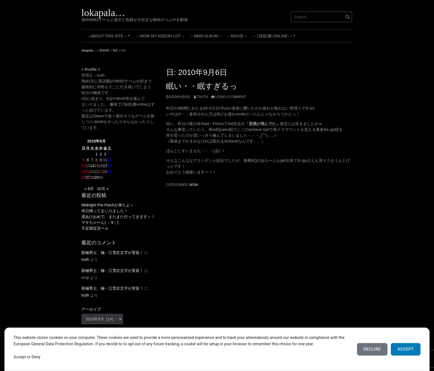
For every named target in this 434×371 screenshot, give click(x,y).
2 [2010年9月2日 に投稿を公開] (101, 154)
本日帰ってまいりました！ (104, 211)
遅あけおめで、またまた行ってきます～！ (118, 216)
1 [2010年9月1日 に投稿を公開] (96, 154)
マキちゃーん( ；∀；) (99, 222)
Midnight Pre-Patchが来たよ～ (107, 205)
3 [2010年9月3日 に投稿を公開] (105, 154)
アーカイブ (91, 309)
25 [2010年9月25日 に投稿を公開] (109, 171)
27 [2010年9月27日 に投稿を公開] (88, 177)
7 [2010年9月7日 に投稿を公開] (92, 160)
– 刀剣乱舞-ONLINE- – (275, 38)
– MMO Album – (206, 36)
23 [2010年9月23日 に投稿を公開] (101, 171)
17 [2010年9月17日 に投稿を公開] (105, 166)
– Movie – (237, 36)
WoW (193, 185)
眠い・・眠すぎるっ (201, 86)
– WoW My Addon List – (160, 36)
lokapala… (103, 12)
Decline (372, 349)
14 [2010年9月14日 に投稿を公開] (92, 166)
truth (202, 97)
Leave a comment (230, 97)
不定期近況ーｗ (94, 228)
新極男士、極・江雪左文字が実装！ (112, 252)
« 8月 (89, 188)
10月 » (102, 188)
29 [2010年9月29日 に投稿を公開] (96, 177)
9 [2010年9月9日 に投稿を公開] (101, 160)
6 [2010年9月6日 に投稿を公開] (88, 160)
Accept (405, 349)
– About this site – (109, 38)
